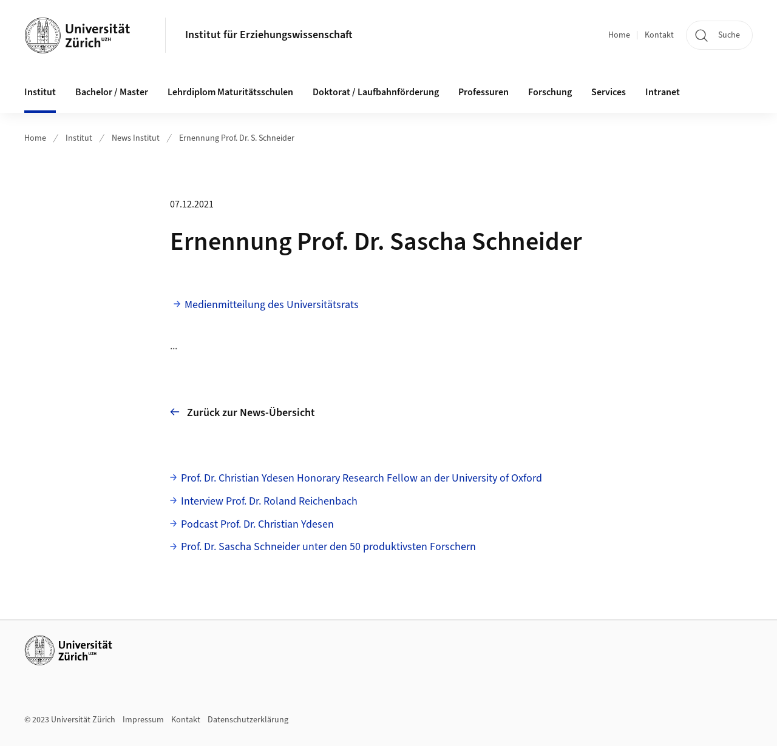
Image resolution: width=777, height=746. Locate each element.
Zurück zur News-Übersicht (242, 412)
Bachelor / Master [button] (111, 92)
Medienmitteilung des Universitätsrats (272, 304)
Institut (79, 138)
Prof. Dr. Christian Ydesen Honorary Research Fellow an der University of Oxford (361, 478)
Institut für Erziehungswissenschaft (269, 34)
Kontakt (659, 35)
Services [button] (608, 92)
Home (619, 35)
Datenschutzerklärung (248, 720)
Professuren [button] (483, 92)
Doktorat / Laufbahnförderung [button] (376, 92)
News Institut (136, 138)
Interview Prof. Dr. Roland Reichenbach (269, 501)
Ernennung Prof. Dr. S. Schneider (236, 138)
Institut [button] (40, 92)
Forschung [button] (550, 92)
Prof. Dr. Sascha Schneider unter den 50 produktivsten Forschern (328, 546)
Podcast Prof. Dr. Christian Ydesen (257, 524)
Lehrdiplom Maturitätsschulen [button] (230, 92)
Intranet (662, 92)
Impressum (143, 720)
